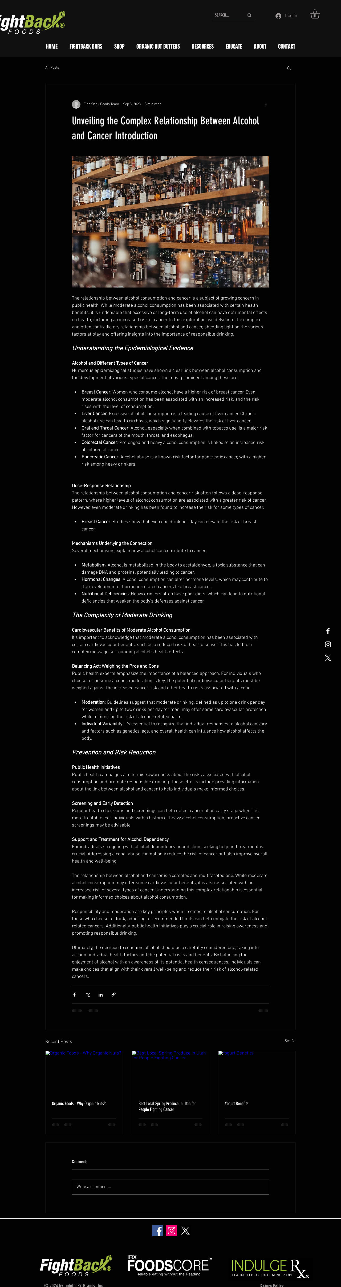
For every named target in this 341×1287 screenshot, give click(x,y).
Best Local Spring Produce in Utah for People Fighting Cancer (167, 1106)
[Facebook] (157, 1230)
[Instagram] (171, 1230)
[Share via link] (113, 994)
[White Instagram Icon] (328, 644)
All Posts (52, 67)
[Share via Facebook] (74, 994)
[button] (320, 14)
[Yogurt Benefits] (256, 1072)
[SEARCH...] (225, 15)
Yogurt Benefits (236, 1104)
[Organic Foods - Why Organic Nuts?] (84, 1072)
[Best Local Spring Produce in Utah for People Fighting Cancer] (170, 1072)
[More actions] (266, 104)
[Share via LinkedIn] (100, 994)
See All (290, 1041)
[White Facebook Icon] (328, 631)
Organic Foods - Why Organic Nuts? (78, 1104)
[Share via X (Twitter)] (87, 994)
